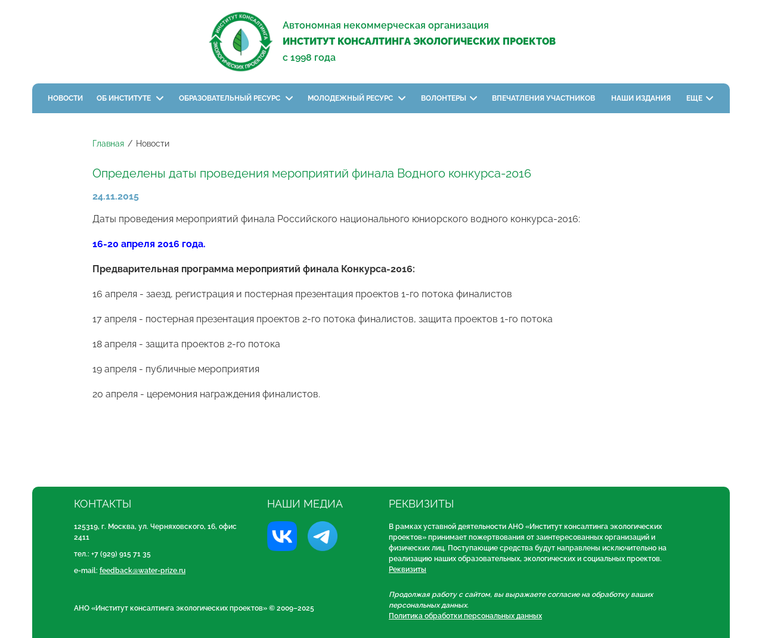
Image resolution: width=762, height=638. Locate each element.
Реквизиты (407, 569)
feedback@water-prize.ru (142, 571)
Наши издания (642, 98)
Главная (108, 143)
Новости (65, 98)
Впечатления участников (544, 98)
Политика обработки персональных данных (465, 616)
